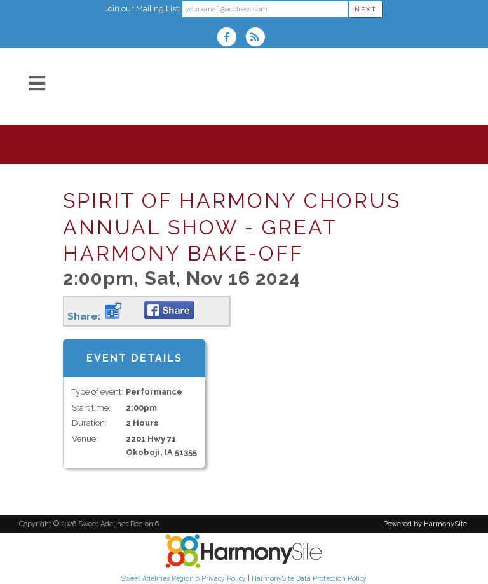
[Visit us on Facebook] (231, 38)
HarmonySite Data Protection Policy (309, 578)
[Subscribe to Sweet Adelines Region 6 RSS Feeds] (258, 38)
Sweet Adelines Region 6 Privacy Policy (183, 578)
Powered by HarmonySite (425, 524)
